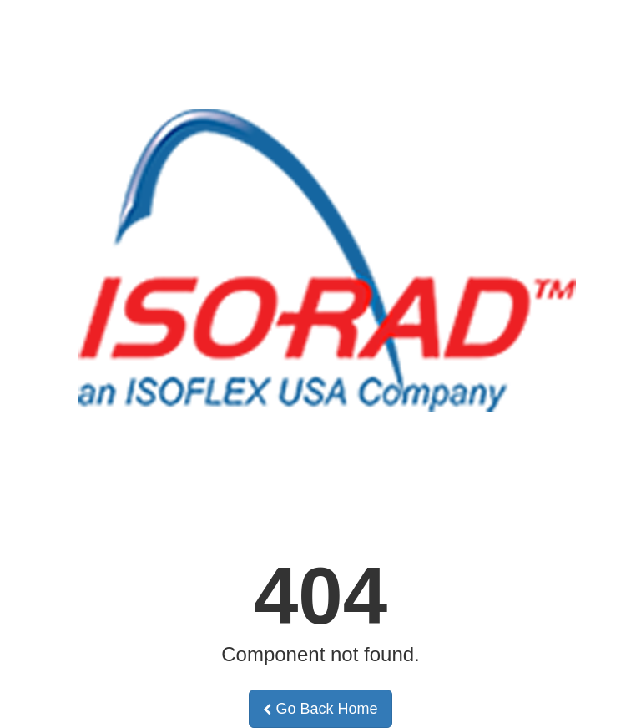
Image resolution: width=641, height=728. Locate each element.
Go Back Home (320, 708)
